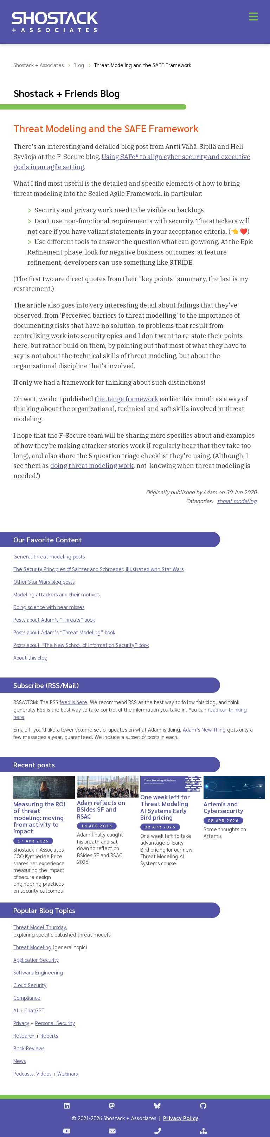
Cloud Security (29, 984)
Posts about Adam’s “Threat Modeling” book (64, 632)
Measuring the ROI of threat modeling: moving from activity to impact (39, 817)
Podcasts (23, 1073)
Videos (43, 1073)
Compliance (26, 997)
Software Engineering (38, 972)
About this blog (30, 657)
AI (15, 1010)
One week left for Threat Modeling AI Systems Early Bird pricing (165, 807)
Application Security (36, 959)
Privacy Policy (180, 1118)
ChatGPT (34, 1010)
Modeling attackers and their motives (56, 594)
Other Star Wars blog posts (44, 581)
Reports (49, 1035)
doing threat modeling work (92, 466)
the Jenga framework (126, 399)
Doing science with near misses (48, 606)
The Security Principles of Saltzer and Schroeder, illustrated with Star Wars (98, 569)
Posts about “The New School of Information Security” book (81, 644)
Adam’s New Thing (204, 729)
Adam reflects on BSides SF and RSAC (101, 809)
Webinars (67, 1073)
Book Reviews (28, 1048)
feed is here (73, 702)
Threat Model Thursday (39, 927)
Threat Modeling (32, 947)
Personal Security (55, 1022)
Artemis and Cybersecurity (223, 807)
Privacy (21, 1022)
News (19, 1060)
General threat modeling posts (49, 556)
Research (23, 1035)
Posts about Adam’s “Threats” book (54, 619)
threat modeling (237, 500)
